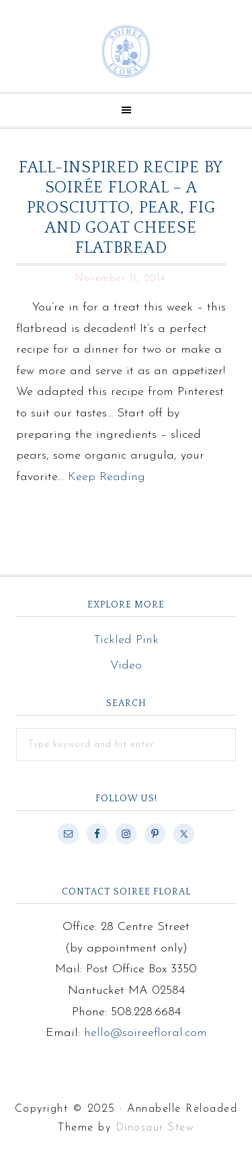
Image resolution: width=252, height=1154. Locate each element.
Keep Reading (106, 477)
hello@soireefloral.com (145, 1033)
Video (126, 665)
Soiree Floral (126, 51)
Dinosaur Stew (155, 1127)
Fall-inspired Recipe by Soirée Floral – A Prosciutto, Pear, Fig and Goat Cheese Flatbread (121, 208)
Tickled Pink (126, 640)
